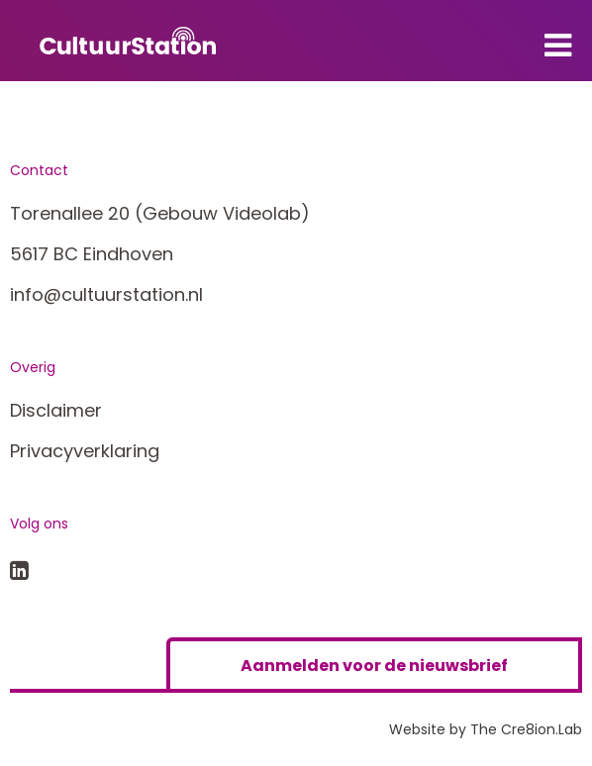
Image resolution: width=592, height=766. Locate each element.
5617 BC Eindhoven (91, 253)
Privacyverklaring (84, 450)
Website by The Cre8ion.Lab (485, 729)
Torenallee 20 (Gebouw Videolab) (160, 213)
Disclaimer (56, 410)
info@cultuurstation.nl (106, 294)
